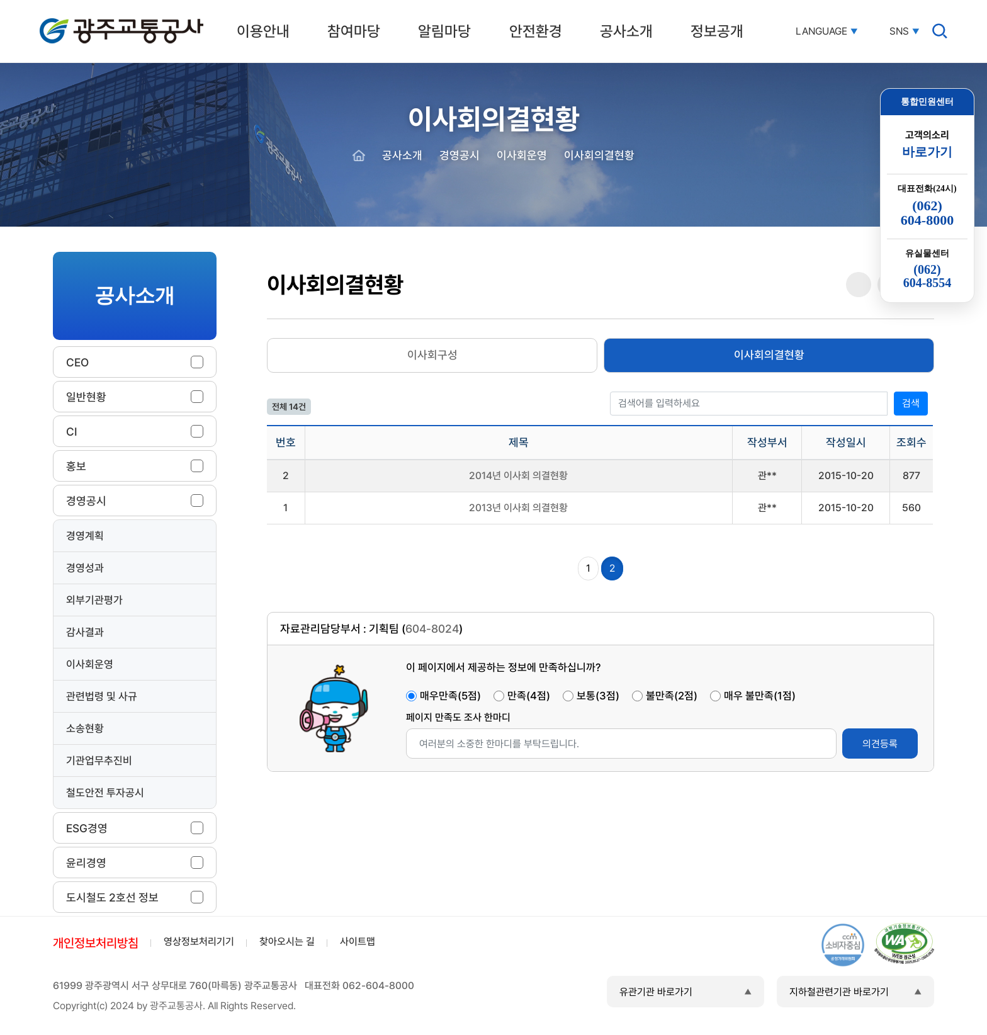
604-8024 (432, 628)
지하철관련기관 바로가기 (839, 992)
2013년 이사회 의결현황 (518, 508)
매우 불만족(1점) (760, 695)
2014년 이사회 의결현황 (518, 476)
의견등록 (880, 744)
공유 (858, 285)
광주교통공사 (66, 20)
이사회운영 (89, 664)
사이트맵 (357, 941)
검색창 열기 (939, 30)
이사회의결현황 (769, 354)
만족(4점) (528, 695)
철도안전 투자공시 (105, 792)
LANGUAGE (821, 31)
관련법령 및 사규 (101, 696)
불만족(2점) (671, 695)
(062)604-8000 (927, 212)
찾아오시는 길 (287, 941)
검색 (911, 403)
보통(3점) (598, 695)
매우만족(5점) (450, 695)
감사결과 (85, 632)
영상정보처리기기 (199, 941)
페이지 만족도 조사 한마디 (458, 717)
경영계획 (85, 535)
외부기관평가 (94, 600)
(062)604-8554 (927, 276)
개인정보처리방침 (95, 943)
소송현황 (85, 728)
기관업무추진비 (99, 760)
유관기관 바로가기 (655, 992)
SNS (899, 31)
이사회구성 (432, 354)
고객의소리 (927, 144)
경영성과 (85, 568)
